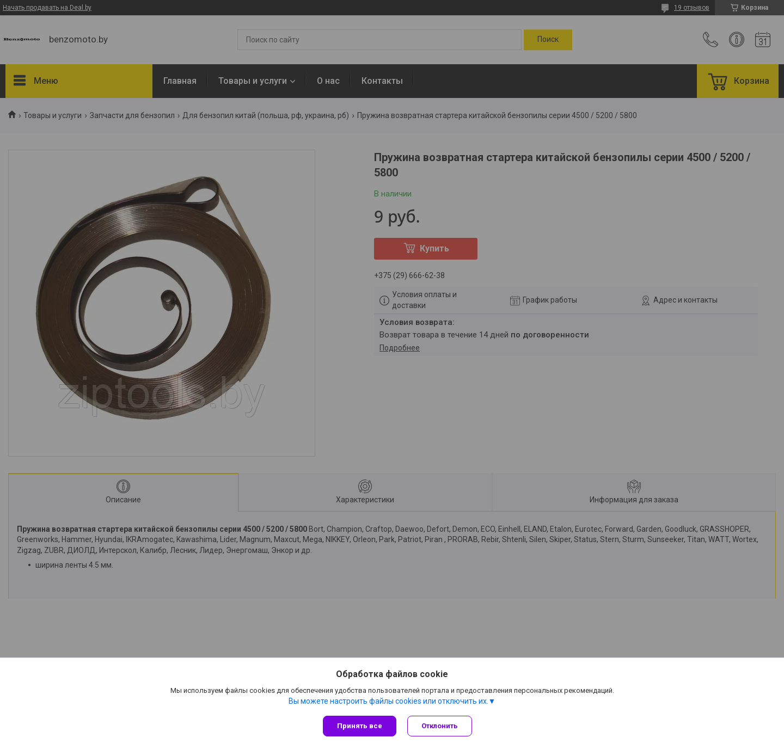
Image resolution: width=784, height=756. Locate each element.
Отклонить (439, 726)
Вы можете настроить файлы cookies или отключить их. (388, 701)
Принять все (359, 726)
